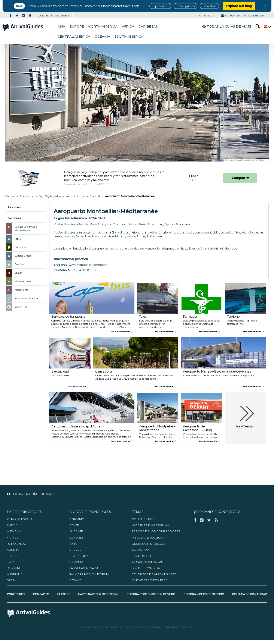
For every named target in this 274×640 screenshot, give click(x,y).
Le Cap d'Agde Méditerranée (51, 196)
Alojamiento (21, 289)
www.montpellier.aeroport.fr (89, 264)
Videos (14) (21, 306)
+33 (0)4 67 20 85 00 (83, 270)
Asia (61, 26)
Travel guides (185, 6)
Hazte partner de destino (98, 594)
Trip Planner (160, 6)
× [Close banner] (264, 6)
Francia (24, 196)
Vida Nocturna (23, 281)
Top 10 (18, 238)
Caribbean (148, 26)
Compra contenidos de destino (151, 594)
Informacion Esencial (87, 196)
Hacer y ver (21, 247)
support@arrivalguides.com (242, 15)
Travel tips (209, 6)
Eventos (19, 264)
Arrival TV (206, 15)
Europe (77, 26)
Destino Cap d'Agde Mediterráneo (26, 228)
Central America (74, 36)
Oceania (102, 36)
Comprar (240, 178)
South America (129, 36)
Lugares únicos (23, 255)
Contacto (41, 594)
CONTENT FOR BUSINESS (54, 15)
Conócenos (16, 594)
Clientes (63, 594)
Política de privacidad (249, 594)
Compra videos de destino (203, 594)
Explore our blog (239, 6)
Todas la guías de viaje (226, 26)
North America (103, 26)
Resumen (14, 207)
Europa (10, 196)
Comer (18, 272)
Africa (128, 26)
